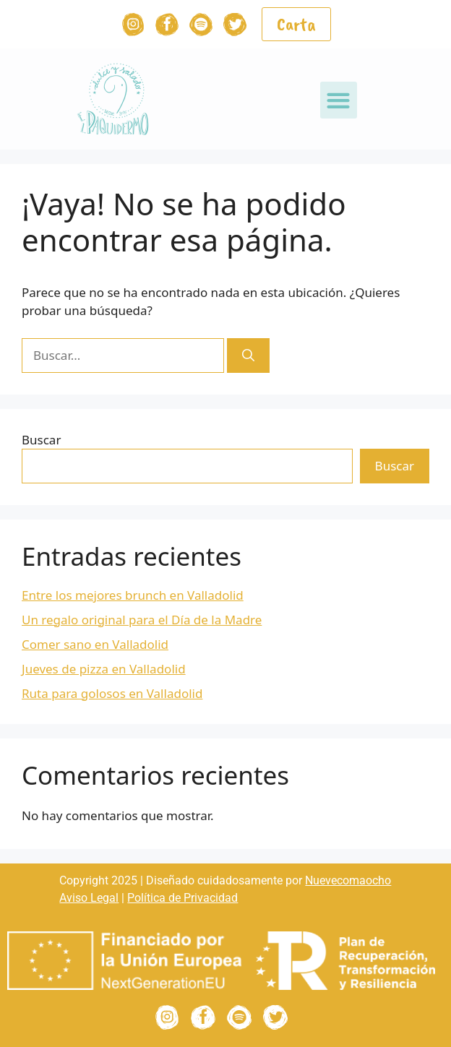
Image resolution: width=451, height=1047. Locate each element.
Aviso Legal (89, 898)
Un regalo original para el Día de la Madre (142, 619)
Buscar (41, 439)
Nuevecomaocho (348, 880)
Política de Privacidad (182, 898)
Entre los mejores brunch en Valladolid (133, 595)
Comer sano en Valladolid (95, 644)
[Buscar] (248, 355)
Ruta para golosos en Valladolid (112, 693)
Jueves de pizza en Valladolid (104, 668)
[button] (338, 100)
